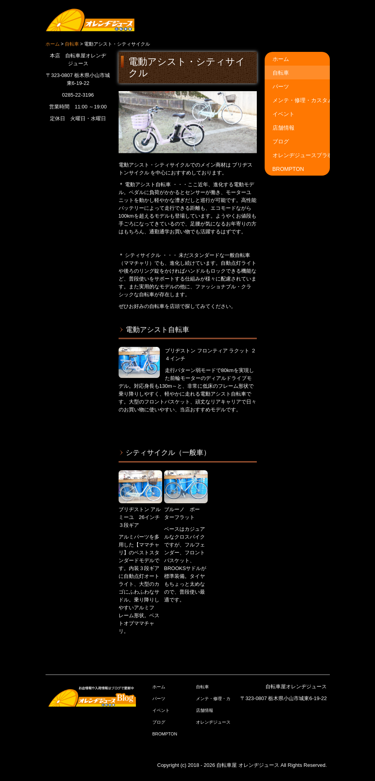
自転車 (281, 73)
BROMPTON (288, 169)
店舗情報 (284, 128)
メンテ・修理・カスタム (301, 100)
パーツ (281, 86)
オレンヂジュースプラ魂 (301, 155)
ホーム (281, 59)
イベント (284, 114)
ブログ (281, 141)
